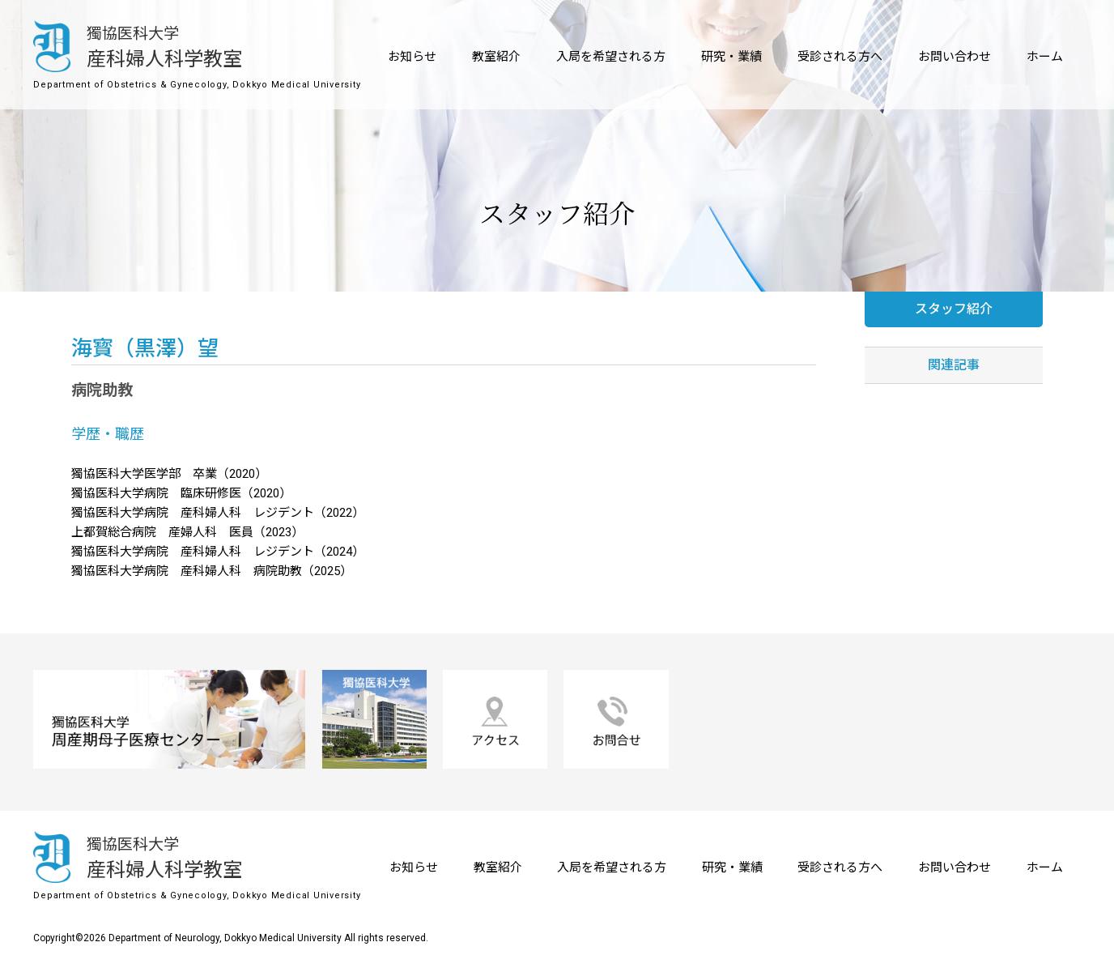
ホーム (1045, 56)
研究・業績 (731, 56)
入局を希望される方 (610, 56)
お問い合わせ (954, 56)
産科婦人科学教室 (138, 45)
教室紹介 (496, 56)
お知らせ (412, 56)
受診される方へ (839, 56)
